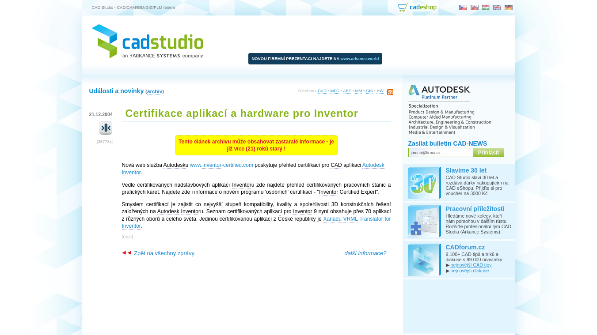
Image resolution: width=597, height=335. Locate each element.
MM (358, 91)
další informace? (365, 253)
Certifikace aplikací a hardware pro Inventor (241, 113)
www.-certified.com (221, 165)
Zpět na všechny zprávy (158, 253)
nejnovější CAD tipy (470, 264)
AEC (347, 91)
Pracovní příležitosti (475, 208)
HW (380, 91)
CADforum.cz (465, 247)
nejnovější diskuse (469, 270)
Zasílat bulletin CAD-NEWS (447, 143)
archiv (154, 91)
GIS (369, 91)
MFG (335, 91)
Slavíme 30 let (466, 170)
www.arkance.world (360, 58)
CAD (322, 91)
